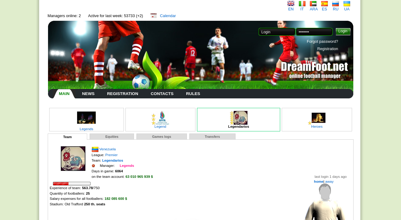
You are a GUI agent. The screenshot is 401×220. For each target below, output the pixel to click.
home (319, 181)
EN (291, 7)
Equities (111, 136)
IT (302, 7)
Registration (327, 48)
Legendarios (238, 125)
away (328, 181)
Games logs (161, 136)
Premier (111, 155)
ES (324, 7)
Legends (86, 127)
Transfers (212, 136)
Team (67, 137)
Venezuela (107, 149)
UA (346, 7)
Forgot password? (322, 41)
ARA (314, 7)
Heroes (316, 125)
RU (335, 7)
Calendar (168, 15)
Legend (160, 125)
